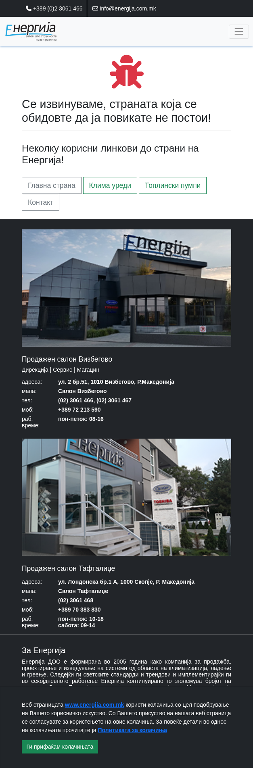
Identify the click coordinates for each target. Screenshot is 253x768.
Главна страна (51, 185)
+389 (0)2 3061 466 (54, 8)
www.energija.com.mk (94, 704)
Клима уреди (110, 185)
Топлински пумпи (173, 185)
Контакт (40, 202)
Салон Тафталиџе (83, 591)
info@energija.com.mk (124, 8)
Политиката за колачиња (132, 730)
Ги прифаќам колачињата (60, 746)
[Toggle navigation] (239, 32)
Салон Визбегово (82, 391)
